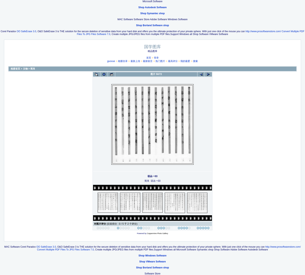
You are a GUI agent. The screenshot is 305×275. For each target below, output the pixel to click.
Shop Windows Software (152, 255)
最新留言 (147, 61)
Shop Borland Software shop (152, 25)
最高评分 (173, 61)
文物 (25, 68)
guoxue (111, 61)
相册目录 (123, 61)
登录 (156, 57)
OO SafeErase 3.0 (26, 31)
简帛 (32, 68)
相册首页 (15, 68)
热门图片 (160, 61)
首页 (148, 57)
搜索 (195, 61)
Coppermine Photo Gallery (157, 233)
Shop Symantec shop (152, 13)
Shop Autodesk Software (152, 7)
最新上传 (135, 61)
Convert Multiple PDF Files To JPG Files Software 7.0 (65, 249)
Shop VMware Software (152, 261)
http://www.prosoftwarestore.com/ (263, 31)
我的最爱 (185, 61)
